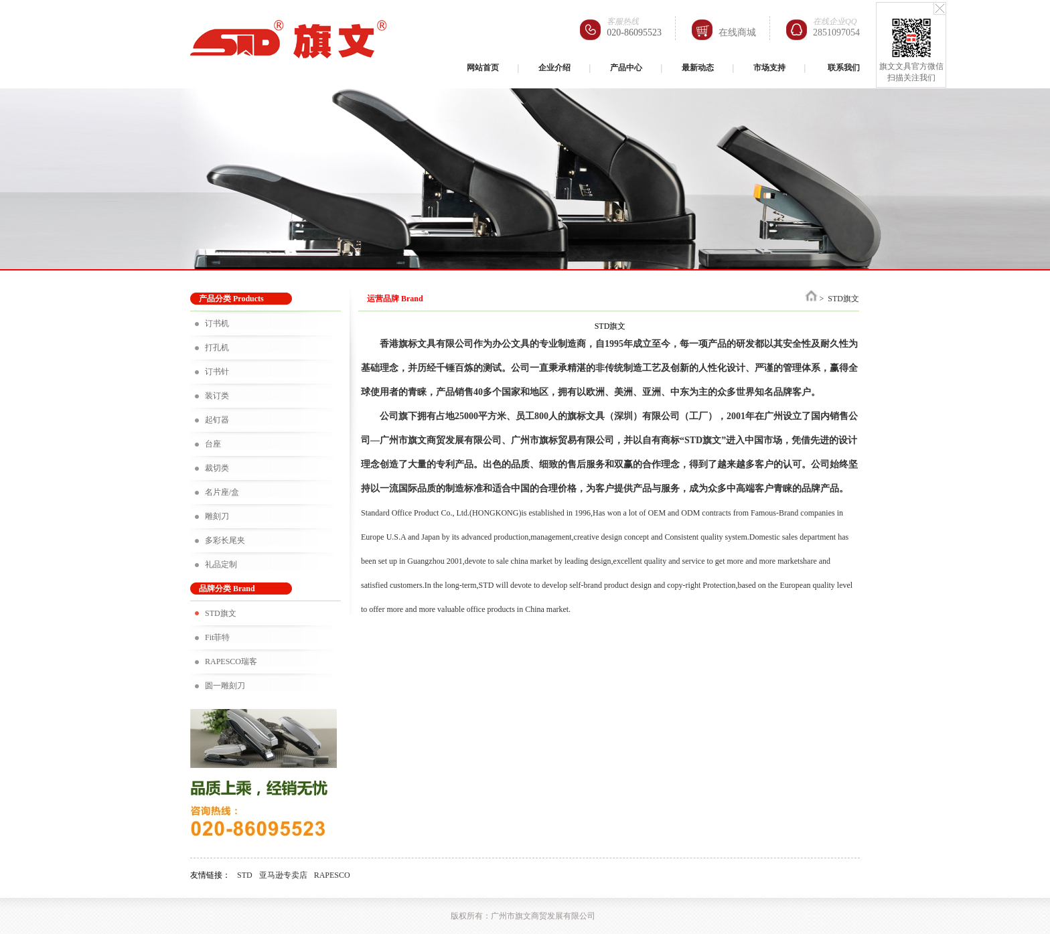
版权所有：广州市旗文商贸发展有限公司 (523, 916)
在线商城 (737, 32)
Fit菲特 (217, 637)
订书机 (217, 323)
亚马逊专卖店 (283, 875)
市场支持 (769, 67)
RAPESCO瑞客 (231, 661)
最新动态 (698, 67)
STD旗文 (220, 613)
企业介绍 (554, 67)
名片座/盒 (222, 492)
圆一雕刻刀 (225, 685)
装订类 (217, 395)
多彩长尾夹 (225, 540)
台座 (213, 444)
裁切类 (217, 468)
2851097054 (836, 32)
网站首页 (483, 67)
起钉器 (217, 419)
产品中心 (626, 67)
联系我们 (844, 67)
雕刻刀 (217, 516)
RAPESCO (332, 875)
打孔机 (217, 347)
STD (244, 875)
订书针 (217, 371)
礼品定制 (221, 564)
